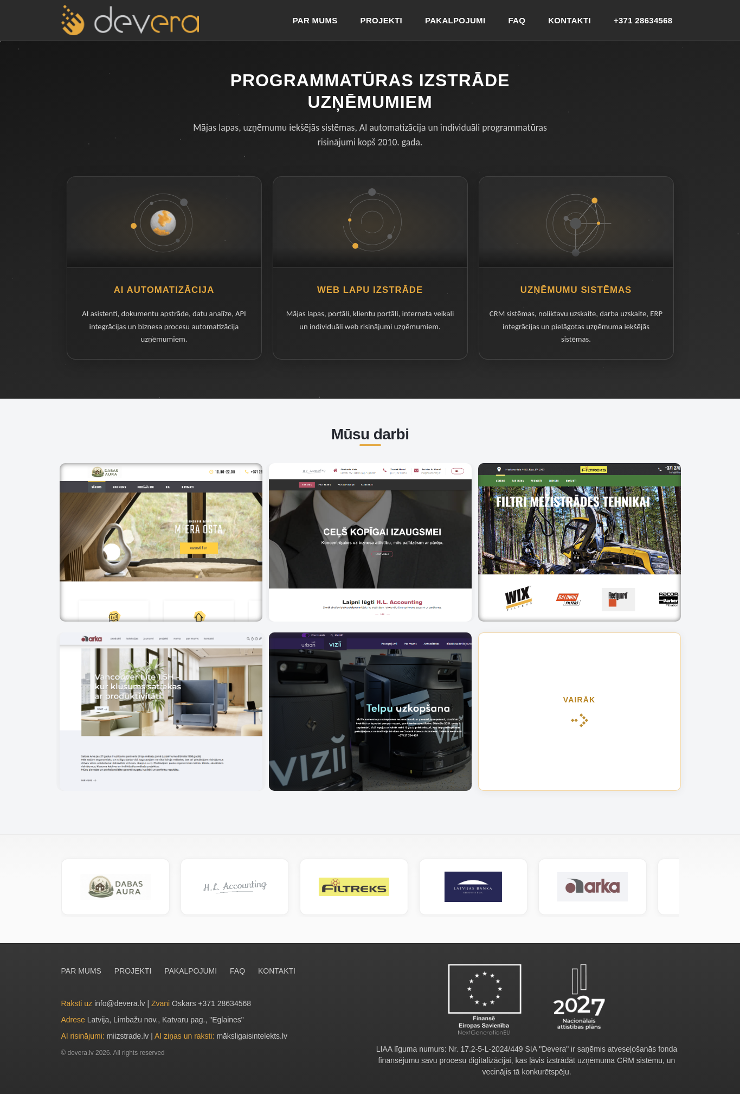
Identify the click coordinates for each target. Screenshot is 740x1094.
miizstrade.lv (128, 1036)
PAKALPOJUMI (455, 20)
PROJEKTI (381, 20)
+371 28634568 (643, 20)
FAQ (516, 20)
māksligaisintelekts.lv (251, 1036)
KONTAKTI (569, 20)
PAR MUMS (315, 20)
